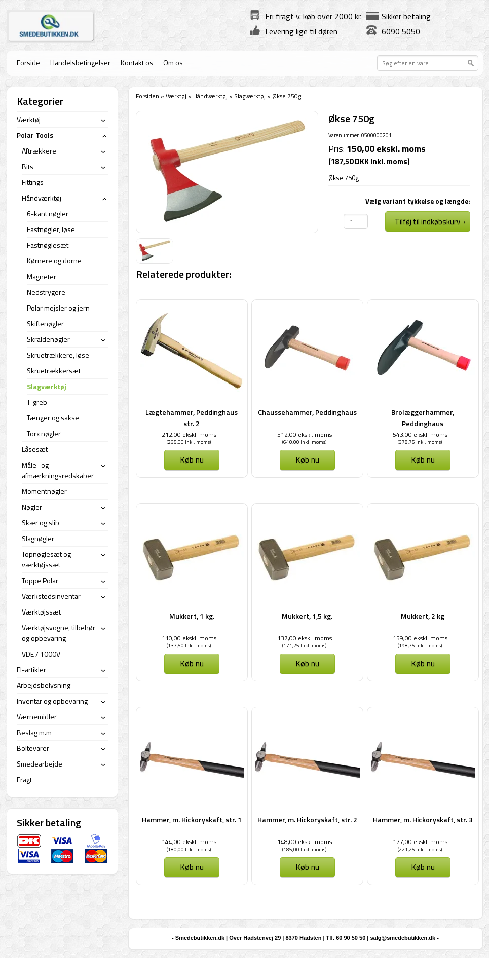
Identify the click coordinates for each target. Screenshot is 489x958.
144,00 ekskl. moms (189, 842)
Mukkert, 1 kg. (191, 615)
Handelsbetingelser (80, 62)
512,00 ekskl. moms (304, 434)
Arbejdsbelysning (43, 685)
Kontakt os (137, 62)
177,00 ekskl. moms (420, 842)
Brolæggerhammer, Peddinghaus (422, 418)
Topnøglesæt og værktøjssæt (46, 559)
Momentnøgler (44, 491)
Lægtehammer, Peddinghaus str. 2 (191, 418)
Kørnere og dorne (54, 260)
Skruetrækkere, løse (58, 355)
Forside (28, 62)
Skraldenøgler (48, 339)
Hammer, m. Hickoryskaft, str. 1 (192, 819)
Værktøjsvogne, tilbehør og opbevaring (58, 632)
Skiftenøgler (45, 323)
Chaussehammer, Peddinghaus (307, 412)
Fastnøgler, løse (51, 229)
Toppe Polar (40, 580)
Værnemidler (37, 716)
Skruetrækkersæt (54, 370)
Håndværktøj (210, 96)
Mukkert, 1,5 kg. (307, 615)
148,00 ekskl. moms (304, 842)
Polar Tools (35, 135)
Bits (27, 166)
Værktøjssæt (41, 611)
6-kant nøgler (47, 213)
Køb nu (192, 459)
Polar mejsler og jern (58, 307)
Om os (173, 62)
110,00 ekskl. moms (189, 638)
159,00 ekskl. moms (420, 638)
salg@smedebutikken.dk (402, 938)
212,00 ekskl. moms (189, 434)
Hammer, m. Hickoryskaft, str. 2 (307, 819)
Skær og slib (40, 522)
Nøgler (32, 507)
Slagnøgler (38, 538)
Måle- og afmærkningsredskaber (58, 470)
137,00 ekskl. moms (304, 638)
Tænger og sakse (53, 417)
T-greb (37, 402)
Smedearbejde (39, 763)
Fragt (24, 779)
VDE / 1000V (41, 653)
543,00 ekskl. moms (420, 434)
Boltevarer (33, 748)
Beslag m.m (34, 732)
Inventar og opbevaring (52, 701)
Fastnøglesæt (47, 245)
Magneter (41, 276)
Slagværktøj (250, 96)
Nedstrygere (46, 292)
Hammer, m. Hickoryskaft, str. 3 (423, 819)
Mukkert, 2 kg (422, 615)
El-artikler (31, 669)
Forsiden (147, 96)
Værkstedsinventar (51, 596)
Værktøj (176, 96)
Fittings (33, 182)
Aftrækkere (39, 150)
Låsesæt (35, 449)
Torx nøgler (44, 433)
